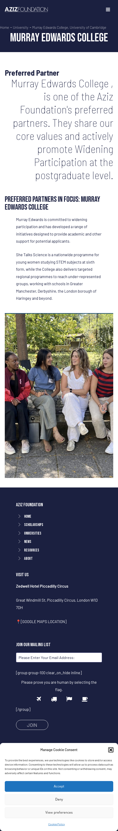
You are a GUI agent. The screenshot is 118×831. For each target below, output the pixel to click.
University (20, 27)
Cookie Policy (56, 824)
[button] (110, 749)
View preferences (59, 812)
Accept (59, 786)
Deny (59, 799)
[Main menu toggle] (107, 9)
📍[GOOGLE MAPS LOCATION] (41, 621)
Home (4, 27)
